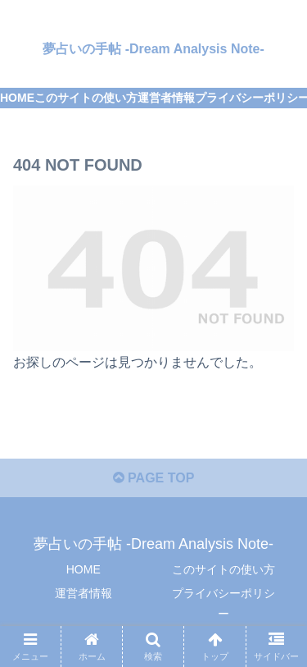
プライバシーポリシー (223, 603)
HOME (83, 569)
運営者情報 (83, 593)
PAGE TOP (154, 478)
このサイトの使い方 (223, 569)
